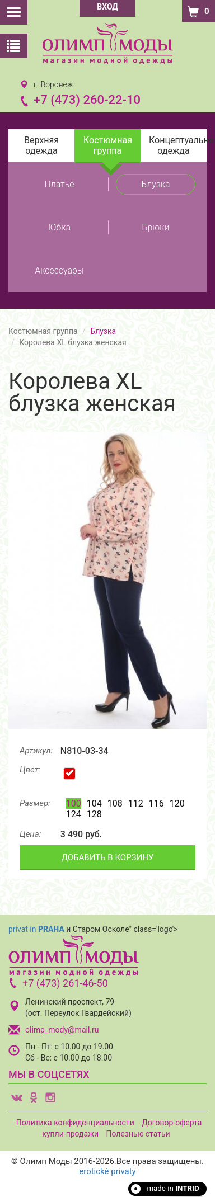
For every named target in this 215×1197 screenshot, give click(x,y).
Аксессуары (59, 270)
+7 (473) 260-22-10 (87, 100)
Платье (59, 184)
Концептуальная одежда (178, 145)
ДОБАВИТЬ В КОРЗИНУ (108, 857)
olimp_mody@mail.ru (62, 1029)
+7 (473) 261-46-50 (65, 983)
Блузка (155, 184)
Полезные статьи (138, 1133)
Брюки (156, 227)
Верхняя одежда (41, 145)
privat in (36, 929)
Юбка (59, 227)
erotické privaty (107, 1171)
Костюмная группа (107, 145)
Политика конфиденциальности (75, 1122)
